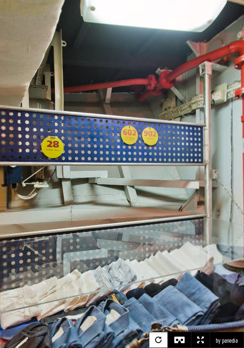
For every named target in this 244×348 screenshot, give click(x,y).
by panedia (227, 340)
